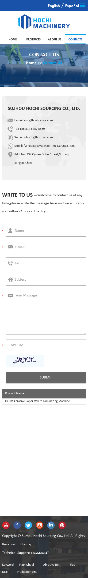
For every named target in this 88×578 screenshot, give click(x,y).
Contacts (75, 39)
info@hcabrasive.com (38, 120)
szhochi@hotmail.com (38, 137)
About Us (54, 39)
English (54, 6)
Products (33, 39)
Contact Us (52, 63)
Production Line (27, 572)
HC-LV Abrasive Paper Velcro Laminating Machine (37, 401)
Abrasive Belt (52, 565)
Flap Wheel (26, 565)
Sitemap (26, 544)
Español (72, 6)
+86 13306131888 (63, 146)
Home (12, 39)
